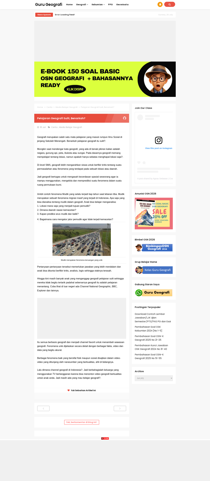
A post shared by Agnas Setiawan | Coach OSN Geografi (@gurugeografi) (170, 178)
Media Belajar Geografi (71, 127)
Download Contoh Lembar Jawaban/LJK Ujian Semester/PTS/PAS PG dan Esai (153, 317)
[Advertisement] (105, 41)
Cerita (54, 127)
